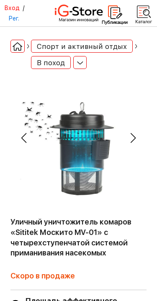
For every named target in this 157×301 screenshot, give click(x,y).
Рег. (13, 18)
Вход (12, 8)
